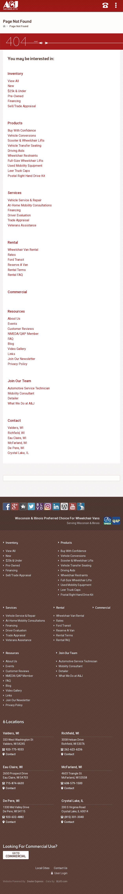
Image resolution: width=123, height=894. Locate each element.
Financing (14, 101)
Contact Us (60, 868)
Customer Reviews (21, 329)
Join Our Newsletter (21, 359)
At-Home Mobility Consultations (30, 205)
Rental (13, 242)
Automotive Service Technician (29, 388)
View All (13, 81)
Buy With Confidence (22, 130)
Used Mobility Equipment (25, 165)
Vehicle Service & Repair (24, 200)
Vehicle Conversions (22, 135)
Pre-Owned (15, 96)
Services (14, 193)
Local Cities (43, 868)
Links (11, 354)
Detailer (13, 398)
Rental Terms (17, 270)
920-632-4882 (15, 817)
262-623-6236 (73, 749)
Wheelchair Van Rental (23, 250)
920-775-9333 (15, 749)
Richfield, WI (16, 433)
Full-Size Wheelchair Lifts (25, 161)
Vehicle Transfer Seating (24, 145)
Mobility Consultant (21, 393)
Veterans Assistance (22, 225)
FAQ (10, 339)
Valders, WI (15, 428)
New (11, 86)
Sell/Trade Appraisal (22, 106)
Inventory (15, 73)
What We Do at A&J (21, 403)
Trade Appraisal (18, 220)
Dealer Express (35, 881)
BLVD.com (61, 881)
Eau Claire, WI (17, 438)
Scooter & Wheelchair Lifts (26, 140)
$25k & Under (17, 91)
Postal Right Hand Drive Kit (26, 176)
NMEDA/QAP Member (23, 334)
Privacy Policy (17, 364)
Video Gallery (17, 349)
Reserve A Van (18, 265)
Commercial (17, 292)
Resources (16, 311)
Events (12, 324)
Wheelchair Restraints (23, 155)
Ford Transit (16, 260)
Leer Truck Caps (19, 171)
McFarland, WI (17, 443)
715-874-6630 (15, 783)
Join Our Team (19, 381)
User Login (59, 873)
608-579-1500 (73, 783)
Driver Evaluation (19, 215)
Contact (14, 420)
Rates (12, 255)
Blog (11, 344)
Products (15, 123)
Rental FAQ (15, 275)
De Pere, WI (16, 448)
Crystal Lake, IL (18, 453)
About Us (14, 318)
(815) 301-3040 (74, 817)
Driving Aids (16, 151)
